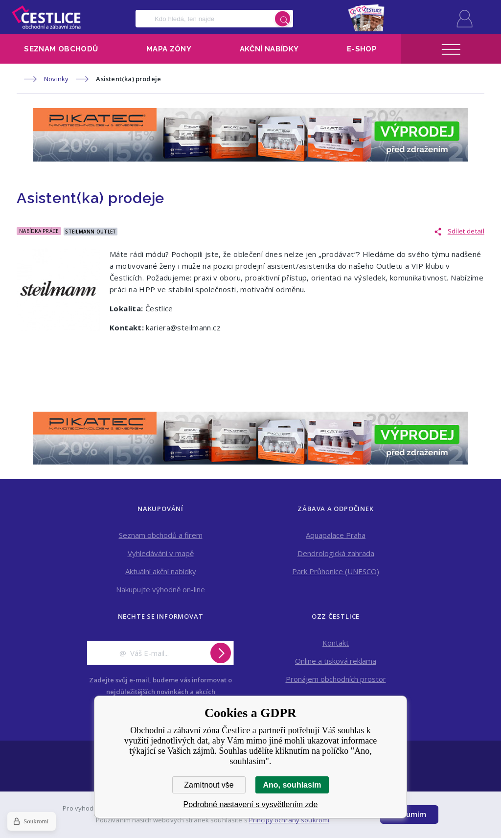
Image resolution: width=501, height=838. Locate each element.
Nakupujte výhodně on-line (160, 589)
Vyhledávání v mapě (161, 553)
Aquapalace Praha (335, 535)
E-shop (362, 49)
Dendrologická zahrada (335, 553)
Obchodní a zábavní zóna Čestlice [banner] (46, 17)
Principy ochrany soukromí (289, 819)
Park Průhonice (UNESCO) (335, 571)
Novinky (56, 78)
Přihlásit (464, 18)
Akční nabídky (269, 49)
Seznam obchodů (61, 49)
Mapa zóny (168, 49)
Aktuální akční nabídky (160, 571)
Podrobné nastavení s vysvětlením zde (250, 804)
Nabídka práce (39, 231)
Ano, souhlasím (292, 785)
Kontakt (335, 643)
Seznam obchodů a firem (161, 535)
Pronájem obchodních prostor (336, 679)
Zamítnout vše (208, 785)
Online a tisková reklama (335, 661)
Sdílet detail (466, 231)
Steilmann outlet (90, 231)
